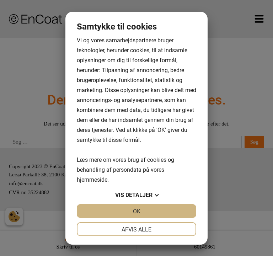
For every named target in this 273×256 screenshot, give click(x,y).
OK (136, 211)
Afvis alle (136, 229)
